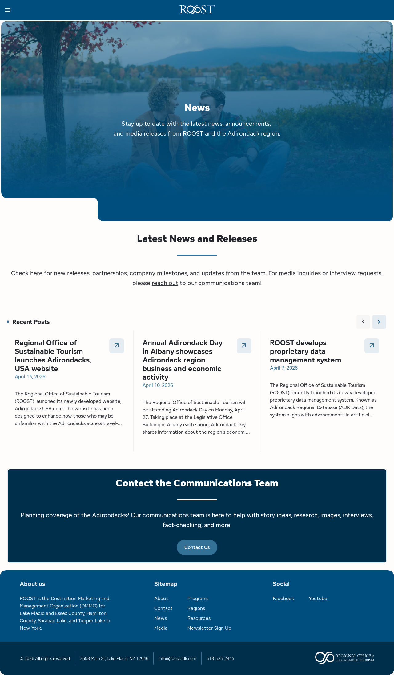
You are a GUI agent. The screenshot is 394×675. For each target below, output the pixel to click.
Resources (199, 618)
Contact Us (197, 547)
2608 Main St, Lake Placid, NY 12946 (114, 658)
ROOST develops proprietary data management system (305, 351)
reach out (165, 283)
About (161, 598)
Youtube (318, 598)
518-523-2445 (220, 658)
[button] (92, 10)
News (160, 618)
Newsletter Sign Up (209, 628)
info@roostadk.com (177, 658)
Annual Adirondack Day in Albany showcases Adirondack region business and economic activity (183, 360)
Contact (163, 608)
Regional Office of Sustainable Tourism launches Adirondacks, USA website (53, 355)
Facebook (283, 598)
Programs (197, 598)
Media (160, 628)
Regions (196, 608)
